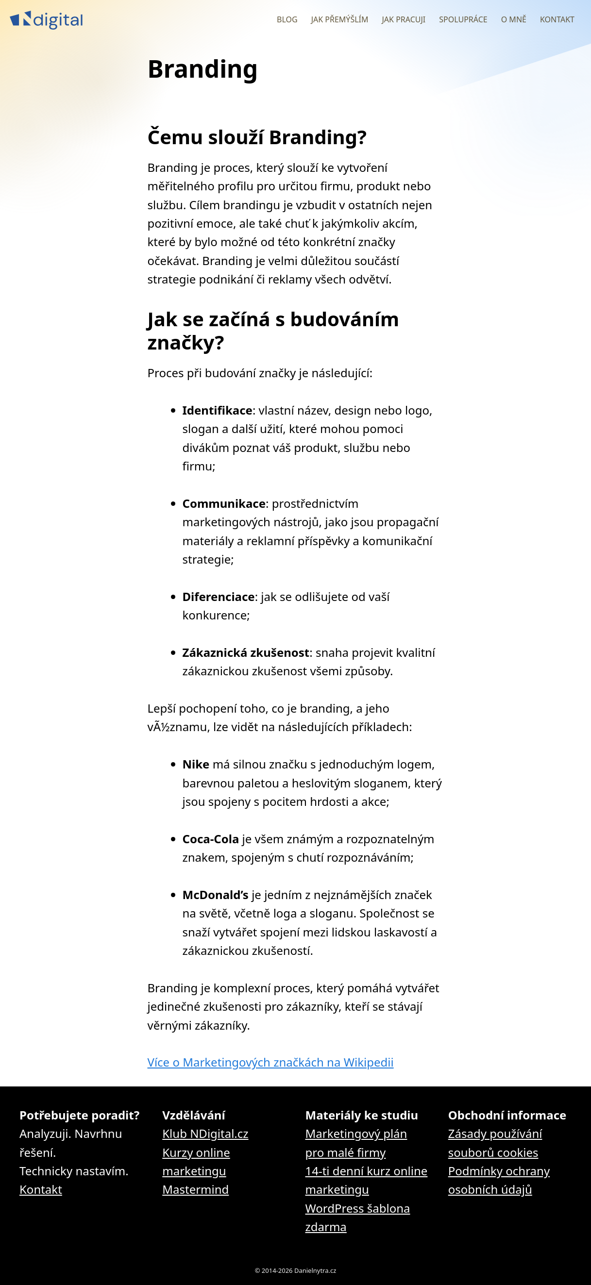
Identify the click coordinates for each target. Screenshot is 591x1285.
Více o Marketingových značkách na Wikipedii (271, 1062)
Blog (287, 19)
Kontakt (557, 19)
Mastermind (195, 1189)
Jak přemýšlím (340, 19)
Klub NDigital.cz (205, 1133)
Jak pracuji (403, 19)
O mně (513, 19)
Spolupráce (463, 19)
